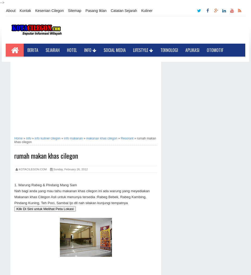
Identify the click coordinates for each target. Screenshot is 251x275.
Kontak (25, 11)
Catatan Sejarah (124, 11)
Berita (32, 50)
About (11, 11)
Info (90, 50)
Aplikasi (192, 50)
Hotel (72, 50)
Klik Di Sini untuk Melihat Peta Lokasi (45, 209)
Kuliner (147, 11)
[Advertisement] (85, 98)
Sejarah (53, 50)
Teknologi (169, 50)
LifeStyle (143, 50)
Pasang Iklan (95, 11)
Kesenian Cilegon (49, 11)
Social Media (115, 50)
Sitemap (74, 11)
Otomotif (215, 50)
